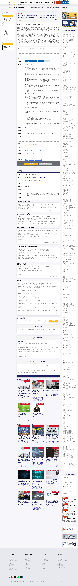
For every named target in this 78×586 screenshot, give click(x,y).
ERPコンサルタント (66, 190)
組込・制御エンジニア (67, 399)
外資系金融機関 (28, 329)
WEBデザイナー (66, 374)
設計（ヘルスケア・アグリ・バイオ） (69, 449)
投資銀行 (38, 370)
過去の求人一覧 (12, 570)
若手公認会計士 (28, 565)
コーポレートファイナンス (23, 365)
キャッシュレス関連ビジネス (69, 146)
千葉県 (33, 343)
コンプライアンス (66, 302)
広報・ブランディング (67, 422)
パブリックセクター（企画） (69, 243)
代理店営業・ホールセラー (67, 110)
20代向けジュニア (28, 567)
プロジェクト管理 (67, 347)
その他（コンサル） (68, 235)
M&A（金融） (65, 51)
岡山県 (45, 351)
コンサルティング (38, 159)
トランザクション (21, 372)
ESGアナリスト (66, 46)
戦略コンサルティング (68, 176)
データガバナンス (66, 405)
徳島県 (20, 353)
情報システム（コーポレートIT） (68, 363)
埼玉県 (29, 343)
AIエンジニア (65, 332)
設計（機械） (65, 447)
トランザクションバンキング (68, 127)
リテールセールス (66, 135)
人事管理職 (65, 290)
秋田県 (36, 347)
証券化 (47, 365)
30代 (6, 20)
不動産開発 (65, 86)
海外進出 (66, 312)
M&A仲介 (64, 213)
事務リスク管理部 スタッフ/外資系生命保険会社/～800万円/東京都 (30, 270)
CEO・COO (65, 310)
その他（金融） (67, 152)
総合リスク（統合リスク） (67, 97)
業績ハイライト (60, 561)
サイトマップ (56, 581)
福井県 (41, 349)
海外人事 (64, 295)
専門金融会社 (45, 329)
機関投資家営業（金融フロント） (68, 136)
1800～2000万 (5, 36)
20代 (4, 20)
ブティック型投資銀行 (36, 329)
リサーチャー (65, 233)
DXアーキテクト (66, 331)
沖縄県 (25, 356)
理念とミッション (60, 559)
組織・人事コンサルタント (67, 199)
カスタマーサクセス (66, 360)
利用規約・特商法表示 (34, 581)
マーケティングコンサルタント (68, 225)
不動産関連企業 (21, 331)
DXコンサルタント (66, 194)
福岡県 (45, 343)
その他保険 (65, 112)
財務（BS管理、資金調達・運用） (69, 263)
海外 (29, 356)
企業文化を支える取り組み (62, 560)
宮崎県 (53, 353)
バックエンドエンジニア (67, 384)
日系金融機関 (20, 329)
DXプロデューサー (66, 329)
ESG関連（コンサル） (68, 168)
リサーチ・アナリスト (67, 120)
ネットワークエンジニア (67, 395)
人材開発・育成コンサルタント (68, 201)
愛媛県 (28, 353)
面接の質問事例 (12, 564)
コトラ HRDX (43, 563)
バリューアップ (32, 365)
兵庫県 (57, 349)
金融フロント (66, 130)
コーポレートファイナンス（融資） (69, 125)
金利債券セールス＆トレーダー (68, 118)
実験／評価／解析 (67, 436)
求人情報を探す (15, 7)
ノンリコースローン (30, 372)
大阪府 (41, 343)
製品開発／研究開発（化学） (68, 432)
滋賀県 (24, 351)
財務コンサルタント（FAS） (68, 205)
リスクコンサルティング (69, 215)
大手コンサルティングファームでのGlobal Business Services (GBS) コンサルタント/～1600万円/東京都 (36, 255)
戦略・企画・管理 (67, 269)
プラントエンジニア (66, 458)
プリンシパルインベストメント (68, 62)
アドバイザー (20, 370)
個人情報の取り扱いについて (22, 581)
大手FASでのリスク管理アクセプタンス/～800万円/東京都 (28, 268)
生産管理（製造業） (66, 453)
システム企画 (65, 345)
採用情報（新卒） (60, 565)
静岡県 (49, 349)
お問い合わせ (13, 581)
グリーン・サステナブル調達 (68, 457)
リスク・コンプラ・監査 (69, 297)
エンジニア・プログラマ (69, 379)
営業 (64, 418)
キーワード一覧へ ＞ (38, 376)
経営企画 (64, 270)
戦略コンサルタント (22, 7)
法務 (64, 301)
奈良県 (28, 351)
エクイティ (46, 370)
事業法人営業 (65, 133)
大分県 (49, 353)
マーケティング (65, 272)
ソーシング (38, 368)
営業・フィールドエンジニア (69, 463)
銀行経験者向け (28, 568)
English (68, 0)
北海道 (20, 347)
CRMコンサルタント (66, 191)
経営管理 (66, 308)
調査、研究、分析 (67, 228)
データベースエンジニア (67, 392)
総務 (64, 277)
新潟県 (24, 349)
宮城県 (32, 347)
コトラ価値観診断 (44, 559)
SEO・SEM (65, 376)
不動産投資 (43, 368)
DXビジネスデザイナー (67, 330)
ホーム (10, 558)
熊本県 (45, 353)
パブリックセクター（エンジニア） (69, 324)
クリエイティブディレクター (68, 416)
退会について (63, 581)
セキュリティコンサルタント (68, 220)
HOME (10, 7)
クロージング (37, 372)
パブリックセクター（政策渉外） (68, 248)
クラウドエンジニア (66, 389)
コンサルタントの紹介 (13, 561)
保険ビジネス (66, 103)
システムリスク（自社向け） (68, 304)
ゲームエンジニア (66, 398)
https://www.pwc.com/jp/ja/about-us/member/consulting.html (35, 177)
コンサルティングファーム (30, 153)
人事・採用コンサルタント (67, 200)
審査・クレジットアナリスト (68, 128)
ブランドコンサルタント (67, 226)
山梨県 (20, 349)
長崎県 (41, 353)
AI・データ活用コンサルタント (68, 195)
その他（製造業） (66, 461)
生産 (65, 451)
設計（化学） (65, 448)
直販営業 (64, 111)
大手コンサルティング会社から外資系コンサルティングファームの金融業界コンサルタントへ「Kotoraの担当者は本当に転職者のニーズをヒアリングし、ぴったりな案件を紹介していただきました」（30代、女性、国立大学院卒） (37, 305)
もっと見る (56, 313)
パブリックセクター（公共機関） (68, 249)
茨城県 (49, 347)
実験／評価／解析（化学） (67, 440)
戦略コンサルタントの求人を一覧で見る (51, 242)
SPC (42, 370)
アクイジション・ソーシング (68, 81)
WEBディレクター (66, 375)
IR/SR (64, 271)
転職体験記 (11, 565)
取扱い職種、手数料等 (44, 581)
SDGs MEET (43, 568)
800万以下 (5, 30)
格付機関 (64, 155)
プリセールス (65, 355)
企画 (64, 276)
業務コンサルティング (68, 180)
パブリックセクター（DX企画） (68, 322)
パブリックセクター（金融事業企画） (69, 39)
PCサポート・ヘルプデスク (67, 366)
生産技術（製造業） (66, 454)
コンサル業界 (27, 560)
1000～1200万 (5, 32)
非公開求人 (9, 18)
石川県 (36, 349)
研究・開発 (66, 428)
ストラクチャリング (22, 368)
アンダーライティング (51, 368)
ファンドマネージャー (67, 71)
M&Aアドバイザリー (66, 212)
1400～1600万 (5, 34)
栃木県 (53, 347)
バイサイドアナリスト (67, 73)
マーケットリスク (66, 99)
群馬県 (57, 347)
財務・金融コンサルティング (69, 203)
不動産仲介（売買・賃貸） (67, 91)
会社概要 (58, 558)
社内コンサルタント (66, 344)
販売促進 (64, 423)
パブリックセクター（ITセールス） (69, 325)
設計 (65, 444)
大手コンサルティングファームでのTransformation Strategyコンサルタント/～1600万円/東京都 (35, 253)
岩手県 (28, 347)
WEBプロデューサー (66, 371)
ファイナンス (52, 370)
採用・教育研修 (65, 293)
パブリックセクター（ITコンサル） (69, 166)
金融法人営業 (65, 132)
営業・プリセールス (68, 352)
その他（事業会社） (66, 287)
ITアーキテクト (65, 193)
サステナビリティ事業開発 (67, 255)
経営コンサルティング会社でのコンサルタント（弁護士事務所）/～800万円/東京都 (33, 236)
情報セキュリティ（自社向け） (68, 303)
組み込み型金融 (65, 150)
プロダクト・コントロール (67, 264)
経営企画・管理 (67, 340)
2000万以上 (5, 37)
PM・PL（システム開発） (67, 348)
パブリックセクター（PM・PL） (68, 323)
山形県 (41, 347)
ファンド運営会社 (52, 329)
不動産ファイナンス (66, 80)
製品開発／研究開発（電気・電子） (69, 430)
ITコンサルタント (66, 189)
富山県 (32, 349)
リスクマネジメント (68, 96)
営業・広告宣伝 (67, 412)
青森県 (24, 347)
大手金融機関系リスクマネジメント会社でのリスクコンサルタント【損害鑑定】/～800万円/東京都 (35, 252)
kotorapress (43, 565)
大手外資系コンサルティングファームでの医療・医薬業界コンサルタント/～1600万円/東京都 (34, 216)
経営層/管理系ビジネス (29, 561)
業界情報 (10, 567)
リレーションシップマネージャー (68, 126)
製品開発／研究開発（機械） (68, 431)
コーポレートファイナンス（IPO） (69, 56)
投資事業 (66, 60)
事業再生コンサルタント (67, 185)
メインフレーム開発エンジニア (68, 382)
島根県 (41, 351)
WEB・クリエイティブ (68, 369)
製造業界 (26, 564)
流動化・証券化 (65, 58)
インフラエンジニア (66, 394)
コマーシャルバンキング (69, 123)
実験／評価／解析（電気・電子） (68, 438)
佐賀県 (36, 353)
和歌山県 (33, 351)
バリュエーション (52, 365)
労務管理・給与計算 (66, 294)
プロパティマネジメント (67, 84)
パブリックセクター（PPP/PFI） (68, 40)
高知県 (32, 353)
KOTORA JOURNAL (44, 567)
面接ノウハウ (11, 563)
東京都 (26, 127)
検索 (53, 321)
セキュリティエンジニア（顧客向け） (69, 397)
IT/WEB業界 (27, 563)
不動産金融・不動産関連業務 (69, 79)
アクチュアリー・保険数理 (67, 104)
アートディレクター (66, 415)
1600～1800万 (5, 35)
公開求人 (4, 18)
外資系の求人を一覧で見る (53, 276)
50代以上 (4, 21)
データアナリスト (66, 406)
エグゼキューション (31, 368)
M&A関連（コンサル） (68, 210)
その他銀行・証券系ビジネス (69, 138)
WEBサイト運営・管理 (67, 367)
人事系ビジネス (67, 289)
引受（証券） (65, 143)
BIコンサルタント (66, 192)
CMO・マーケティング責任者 (68, 275)
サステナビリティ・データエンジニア (69, 336)
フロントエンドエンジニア (67, 383)
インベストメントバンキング (69, 49)
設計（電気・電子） (66, 446)
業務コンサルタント (37, 150)
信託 (64, 140)
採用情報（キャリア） (61, 564)
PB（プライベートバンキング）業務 (69, 134)
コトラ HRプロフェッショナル (46, 558)
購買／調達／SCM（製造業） (68, 455)
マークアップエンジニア (67, 370)
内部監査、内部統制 (66, 298)
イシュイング (65, 149)
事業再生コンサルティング (69, 184)
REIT (25, 370)
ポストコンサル (31, 159)
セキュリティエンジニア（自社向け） (69, 305)
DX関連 (65, 327)
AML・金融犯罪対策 (66, 306)
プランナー (65, 417)
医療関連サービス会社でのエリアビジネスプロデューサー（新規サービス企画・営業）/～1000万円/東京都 (37, 221)
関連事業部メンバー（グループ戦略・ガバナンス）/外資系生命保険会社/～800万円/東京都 (34, 266)
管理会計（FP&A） (66, 262)
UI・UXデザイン (66, 377)
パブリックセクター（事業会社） (68, 245)
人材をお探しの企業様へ (62, 0)
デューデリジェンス (31, 370)
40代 (9, 20)
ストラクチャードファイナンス (68, 57)
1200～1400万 (5, 33)
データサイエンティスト (67, 404)
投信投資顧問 (66, 70)
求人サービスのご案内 (13, 560)
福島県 (45, 347)
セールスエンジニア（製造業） (68, 464)
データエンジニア (66, 393)
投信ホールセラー (66, 72)
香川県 (24, 353)
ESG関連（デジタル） (68, 334)
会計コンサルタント (66, 206)
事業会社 (39, 331)
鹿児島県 (21, 356)
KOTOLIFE (43, 564)
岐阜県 (45, 349)
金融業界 (26, 559)
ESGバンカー (65, 47)
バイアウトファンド (40, 365)
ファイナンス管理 (67, 257)
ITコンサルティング (68, 187)
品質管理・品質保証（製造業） (68, 456)
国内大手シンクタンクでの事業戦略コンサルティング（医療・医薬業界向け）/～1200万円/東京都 (35, 223)
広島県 (50, 351)
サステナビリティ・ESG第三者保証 (69, 172)
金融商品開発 (65, 121)
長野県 (28, 349)
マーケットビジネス (68, 114)
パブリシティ (59, 563)
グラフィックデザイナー (67, 414)
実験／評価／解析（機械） (67, 439)
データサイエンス (67, 403)
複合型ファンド (65, 65)
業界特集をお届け (28, 558)
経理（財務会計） (66, 261)
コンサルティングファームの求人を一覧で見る (50, 260)
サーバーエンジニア (66, 396)
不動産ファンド (65, 66)
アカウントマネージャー (67, 356)
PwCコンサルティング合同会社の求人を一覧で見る (49, 210)
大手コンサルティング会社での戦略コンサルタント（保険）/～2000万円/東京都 (32, 240)
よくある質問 (11, 568)
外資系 (26, 159)
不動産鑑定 (65, 85)
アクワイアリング (66, 148)
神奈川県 (25, 343)
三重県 (53, 349)
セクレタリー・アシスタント (68, 278)
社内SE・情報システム (68, 362)
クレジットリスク (66, 98)
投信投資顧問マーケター (67, 77)
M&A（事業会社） (66, 286)
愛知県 (37, 343)
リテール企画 (65, 144)
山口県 (54, 351)
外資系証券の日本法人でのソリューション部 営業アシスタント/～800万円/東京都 (33, 274)
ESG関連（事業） (67, 251)
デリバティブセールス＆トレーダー (69, 119)
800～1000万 (5, 31)
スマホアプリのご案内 (13, 569)
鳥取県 (37, 351)
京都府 (20, 351)
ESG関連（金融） (67, 42)
